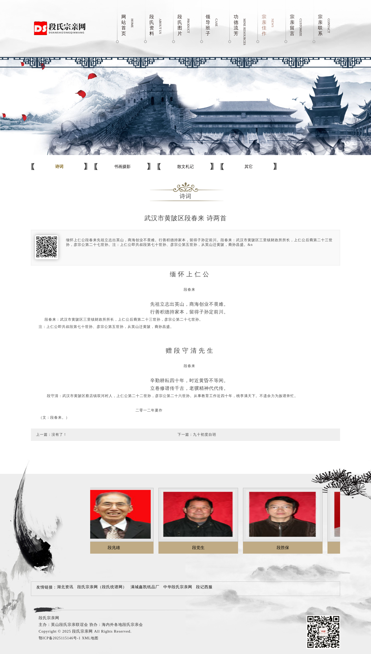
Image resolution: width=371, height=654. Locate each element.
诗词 (59, 166)
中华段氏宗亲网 (177, 587)
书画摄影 (122, 166)
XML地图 (90, 638)
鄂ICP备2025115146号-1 (60, 638)
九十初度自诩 (204, 435)
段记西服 (204, 587)
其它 (248, 166)
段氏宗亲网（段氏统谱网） (102, 587)
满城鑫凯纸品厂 (145, 587)
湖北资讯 (65, 587)
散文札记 (185, 166)
